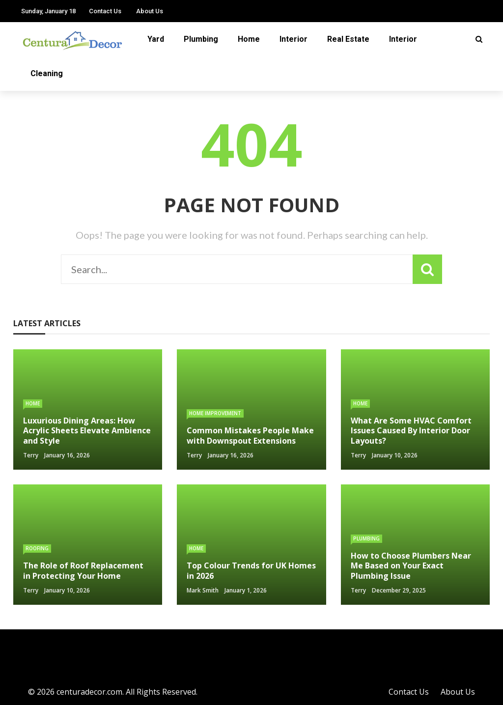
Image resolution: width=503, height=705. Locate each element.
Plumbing (201, 39)
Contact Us (105, 11)
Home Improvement (215, 413)
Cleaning (46, 73)
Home (249, 39)
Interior (293, 39)
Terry (30, 455)
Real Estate (348, 39)
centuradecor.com (89, 691)
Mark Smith (203, 590)
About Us (149, 11)
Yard (155, 39)
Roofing (37, 548)
